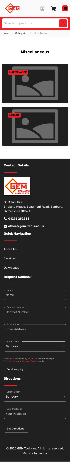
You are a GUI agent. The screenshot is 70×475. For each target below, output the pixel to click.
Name (10, 290)
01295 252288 (16, 218)
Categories (21, 33)
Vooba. (43, 453)
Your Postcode (14, 409)
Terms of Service (30, 361)
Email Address (14, 324)
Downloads (11, 267)
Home (6, 33)
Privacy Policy (10, 361)
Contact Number (15, 307)
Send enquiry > (16, 369)
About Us (10, 249)
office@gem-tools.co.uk (24, 226)
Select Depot (13, 341)
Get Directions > (16, 428)
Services (10, 258)
